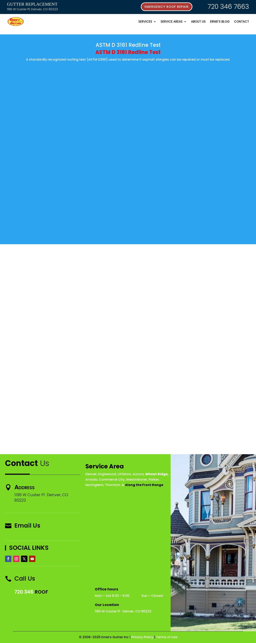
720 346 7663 (228, 6)
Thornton (112, 485)
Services (145, 21)
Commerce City (112, 479)
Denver (91, 474)
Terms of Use (166, 637)
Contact (241, 21)
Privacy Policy (142, 637)
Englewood (107, 474)
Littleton (124, 474)
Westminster (136, 479)
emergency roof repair (167, 6)
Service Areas (172, 21)
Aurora (138, 474)
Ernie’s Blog (220, 21)
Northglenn (94, 485)
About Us (198, 21)
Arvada (91, 479)
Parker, (154, 479)
